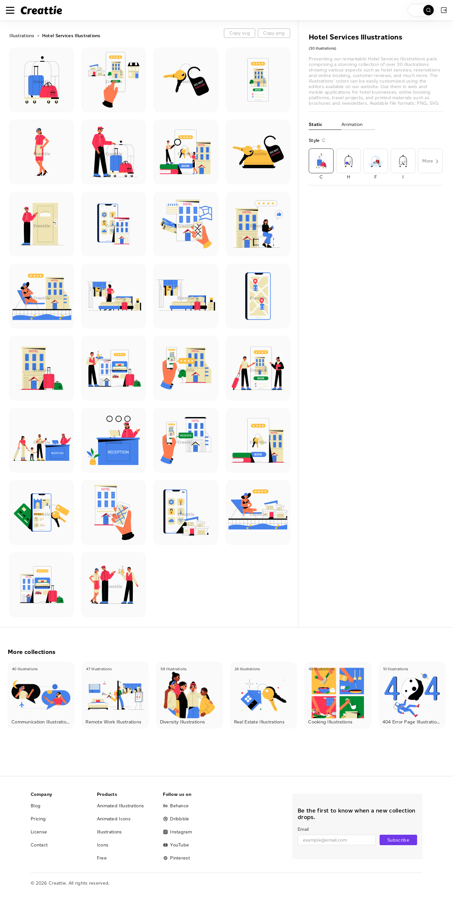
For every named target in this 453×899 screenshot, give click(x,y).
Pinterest (176, 858)
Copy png (274, 33)
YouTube (176, 845)
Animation (352, 124)
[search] (421, 10)
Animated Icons (114, 819)
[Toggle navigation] (10, 10)
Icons (103, 845)
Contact (39, 845)
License (39, 832)
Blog (35, 806)
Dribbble (176, 819)
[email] (337, 840)
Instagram (177, 832)
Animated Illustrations (120, 806)
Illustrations (22, 36)
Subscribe (398, 840)
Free (102, 858)
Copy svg (239, 33)
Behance (176, 806)
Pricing (38, 819)
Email (303, 829)
